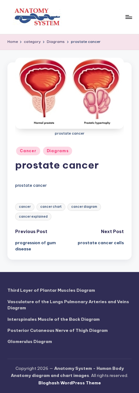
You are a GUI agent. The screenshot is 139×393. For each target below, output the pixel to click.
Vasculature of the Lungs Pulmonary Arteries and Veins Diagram (68, 305)
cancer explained (33, 217)
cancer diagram (84, 207)
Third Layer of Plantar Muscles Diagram (51, 290)
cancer (25, 207)
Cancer (28, 150)
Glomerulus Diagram (29, 341)
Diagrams (58, 150)
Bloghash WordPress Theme (69, 383)
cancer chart (51, 207)
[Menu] (128, 17)
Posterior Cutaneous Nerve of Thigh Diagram (57, 330)
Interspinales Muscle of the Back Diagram (53, 319)
